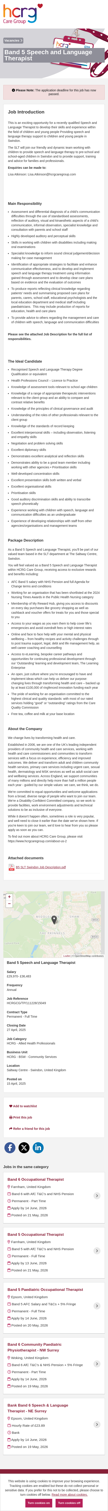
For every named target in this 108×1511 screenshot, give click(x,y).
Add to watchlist (23, 1106)
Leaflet (66, 956)
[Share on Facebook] (9, 1147)
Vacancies (13, 40)
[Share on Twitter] (24, 1147)
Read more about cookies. (70, 1494)
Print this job (20, 1117)
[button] (54, 920)
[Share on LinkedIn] (38, 1147)
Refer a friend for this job (29, 1128)
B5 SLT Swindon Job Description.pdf (41, 867)
